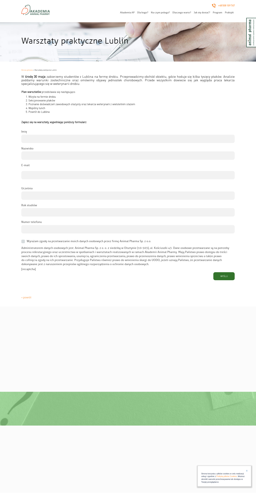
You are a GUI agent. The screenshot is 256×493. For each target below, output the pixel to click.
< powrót (26, 297)
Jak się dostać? (202, 12)
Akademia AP (127, 12)
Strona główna (27, 70)
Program (217, 12)
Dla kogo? (142, 12)
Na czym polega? (160, 12)
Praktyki (229, 12)
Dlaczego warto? (181, 12)
